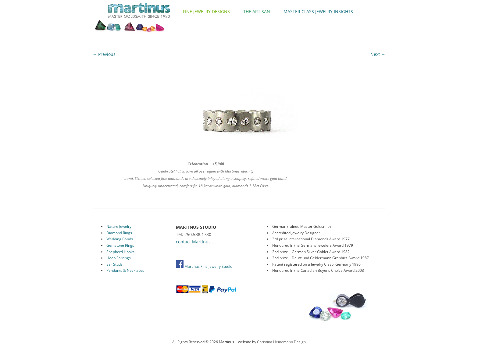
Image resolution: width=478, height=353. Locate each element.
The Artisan (256, 11)
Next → (377, 54)
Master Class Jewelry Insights (318, 11)
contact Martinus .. (195, 242)
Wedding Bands (119, 239)
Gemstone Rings (120, 245)
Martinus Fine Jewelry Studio (204, 266)
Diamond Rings (119, 232)
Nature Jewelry (118, 226)
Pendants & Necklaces (125, 270)
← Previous (104, 54)
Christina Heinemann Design (281, 341)
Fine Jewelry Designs (206, 11)
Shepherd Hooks (120, 251)
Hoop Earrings (118, 257)
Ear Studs (114, 264)
